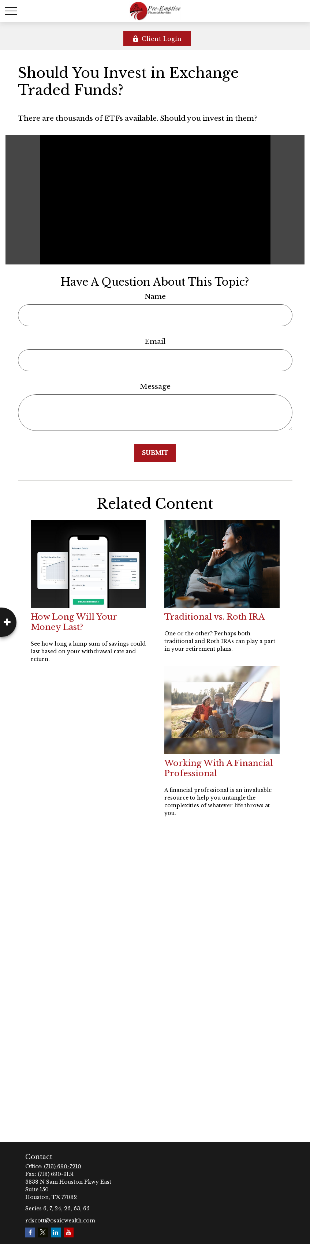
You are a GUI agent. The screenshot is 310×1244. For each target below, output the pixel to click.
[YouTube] (69, 1232)
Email (155, 341)
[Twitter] (43, 1232)
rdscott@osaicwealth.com (60, 1220)
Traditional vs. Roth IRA (214, 617)
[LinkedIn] (56, 1232)
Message (155, 386)
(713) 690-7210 (62, 1166)
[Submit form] (155, 453)
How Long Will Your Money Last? (74, 622)
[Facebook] (30, 1232)
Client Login (157, 38)
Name (155, 296)
